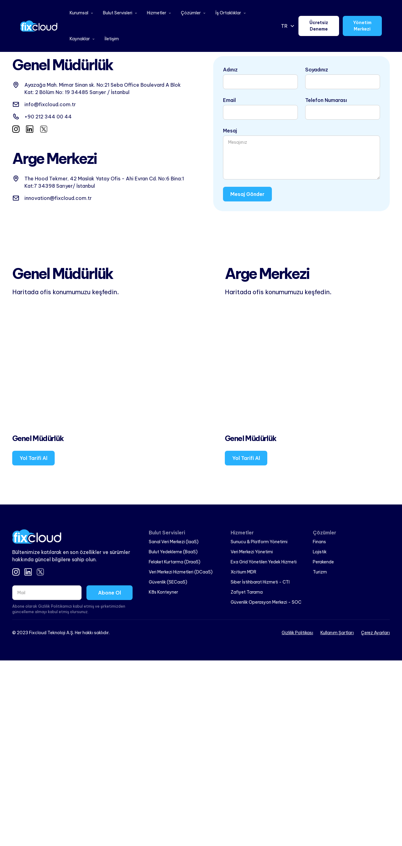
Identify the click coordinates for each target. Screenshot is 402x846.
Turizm (320, 572)
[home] (38, 25)
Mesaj (230, 131)
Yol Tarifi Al (33, 458)
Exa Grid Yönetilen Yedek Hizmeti (264, 562)
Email (229, 100)
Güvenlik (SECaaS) (168, 582)
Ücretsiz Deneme (318, 26)
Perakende (323, 562)
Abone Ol (109, 593)
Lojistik (320, 552)
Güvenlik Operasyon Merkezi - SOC (266, 602)
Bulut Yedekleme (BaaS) (173, 552)
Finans (319, 541)
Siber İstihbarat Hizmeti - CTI (260, 582)
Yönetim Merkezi (362, 26)
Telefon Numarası (326, 100)
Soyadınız (316, 70)
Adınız (230, 70)
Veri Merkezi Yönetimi (252, 552)
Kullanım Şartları (337, 632)
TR (284, 26)
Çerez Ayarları (375, 632)
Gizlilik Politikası (297, 632)
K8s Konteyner (163, 592)
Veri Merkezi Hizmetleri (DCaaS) (181, 572)
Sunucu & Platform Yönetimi (259, 541)
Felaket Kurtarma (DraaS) (174, 562)
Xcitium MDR (243, 572)
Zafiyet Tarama (247, 592)
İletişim (111, 39)
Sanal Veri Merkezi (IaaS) (174, 541)
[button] (81, 13)
